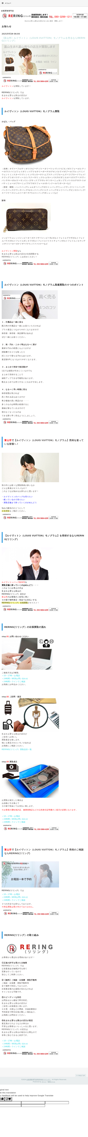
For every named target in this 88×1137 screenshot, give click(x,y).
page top (80, 1075)
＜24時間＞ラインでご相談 (13, 681)
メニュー (6, 3)
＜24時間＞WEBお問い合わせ (15, 679)
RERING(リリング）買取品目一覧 (17, 749)
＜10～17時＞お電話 (11, 676)
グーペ (44, 1082)
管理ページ (51, 1082)
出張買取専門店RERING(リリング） (38, 1079)
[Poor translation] (8, 1099)
